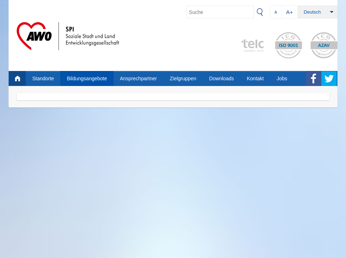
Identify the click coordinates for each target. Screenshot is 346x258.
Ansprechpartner (138, 78)
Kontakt (255, 78)
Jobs (282, 78)
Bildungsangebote (87, 78)
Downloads (221, 78)
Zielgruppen (183, 78)
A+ (289, 12)
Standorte (43, 78)
